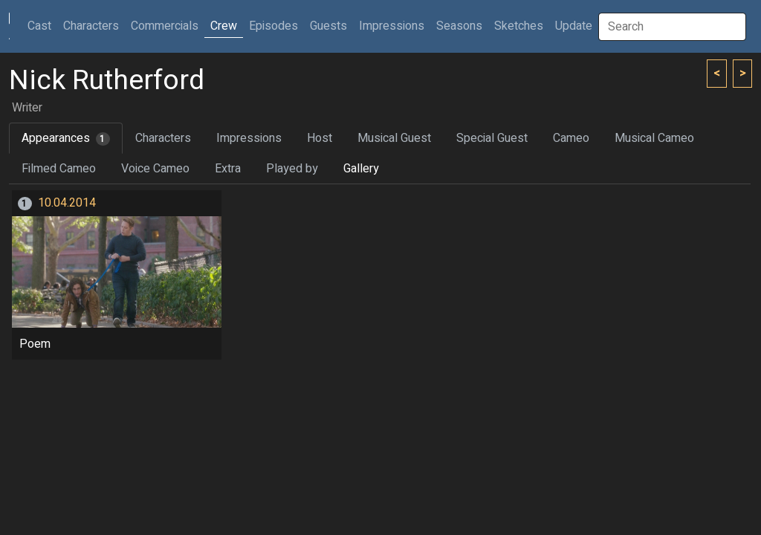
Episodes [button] (273, 26)
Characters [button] (91, 26)
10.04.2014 (67, 203)
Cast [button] (42, 25)
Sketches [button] (518, 26)
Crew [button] (223, 26)
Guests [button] (328, 26)
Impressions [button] (391, 26)
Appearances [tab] (66, 138)
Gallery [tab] (361, 169)
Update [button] (573, 26)
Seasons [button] (459, 26)
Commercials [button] (164, 26)
